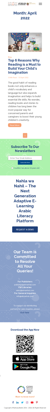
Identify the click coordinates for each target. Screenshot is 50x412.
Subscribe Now (25, 162)
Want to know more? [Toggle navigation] (25, 396)
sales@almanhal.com (25, 290)
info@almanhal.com (25, 296)
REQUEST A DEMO (25, 229)
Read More (14, 125)
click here (25, 312)
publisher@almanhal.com (25, 284)
